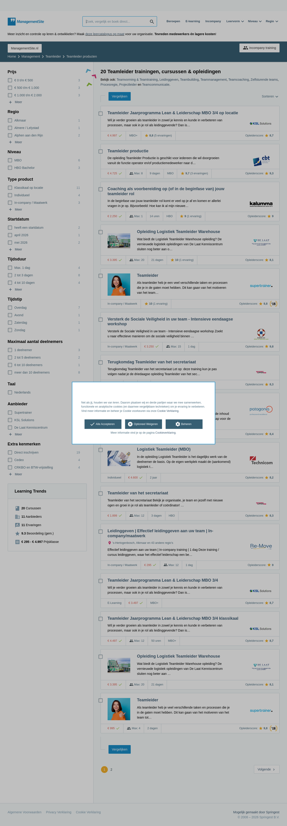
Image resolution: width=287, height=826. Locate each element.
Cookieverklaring (165, 432)
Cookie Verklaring (167, 411)
